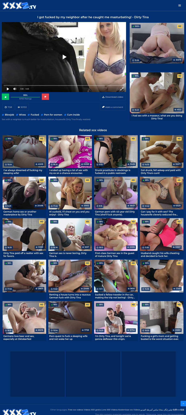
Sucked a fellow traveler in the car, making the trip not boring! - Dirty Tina (114, 296)
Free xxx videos (75, 409)
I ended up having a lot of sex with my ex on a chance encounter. (68, 171)
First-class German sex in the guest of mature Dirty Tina (114, 254)
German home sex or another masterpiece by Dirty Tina (19, 213)
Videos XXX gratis (92, 409)
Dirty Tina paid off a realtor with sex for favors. (23, 254)
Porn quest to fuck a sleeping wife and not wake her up (68, 337)
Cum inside (73, 114)
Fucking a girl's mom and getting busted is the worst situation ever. (160, 337)
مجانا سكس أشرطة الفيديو (152, 409)
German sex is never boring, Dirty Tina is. (67, 254)
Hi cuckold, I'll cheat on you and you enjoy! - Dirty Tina (69, 213)
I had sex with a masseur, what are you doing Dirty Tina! (157, 117)
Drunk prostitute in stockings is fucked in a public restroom (112, 171)
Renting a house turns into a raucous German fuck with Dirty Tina (70, 296)
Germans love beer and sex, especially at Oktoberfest (18, 337)
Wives (22, 114)
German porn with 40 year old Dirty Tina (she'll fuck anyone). (115, 213)
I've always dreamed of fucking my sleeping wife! (22, 171)
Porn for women (53, 114)
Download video (114, 97)
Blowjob (9, 114)
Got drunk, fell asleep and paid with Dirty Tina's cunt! (161, 171)
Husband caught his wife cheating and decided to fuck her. (160, 254)
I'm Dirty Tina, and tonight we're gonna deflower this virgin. (113, 337)
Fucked (35, 114)
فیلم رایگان (168, 409)
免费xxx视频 (178, 409)
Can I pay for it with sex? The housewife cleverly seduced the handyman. (158, 213)
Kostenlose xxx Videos (129, 409)
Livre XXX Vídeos (109, 409)
